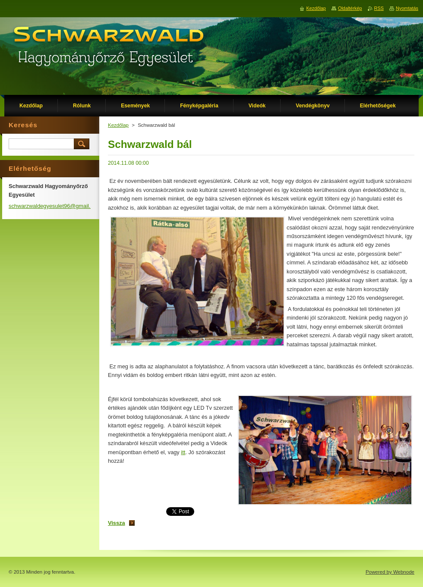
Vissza (116, 523)
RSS (379, 8)
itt (183, 452)
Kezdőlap (118, 125)
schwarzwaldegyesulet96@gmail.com (55, 206)
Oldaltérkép (350, 8)
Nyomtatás (407, 8)
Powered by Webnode (390, 571)
